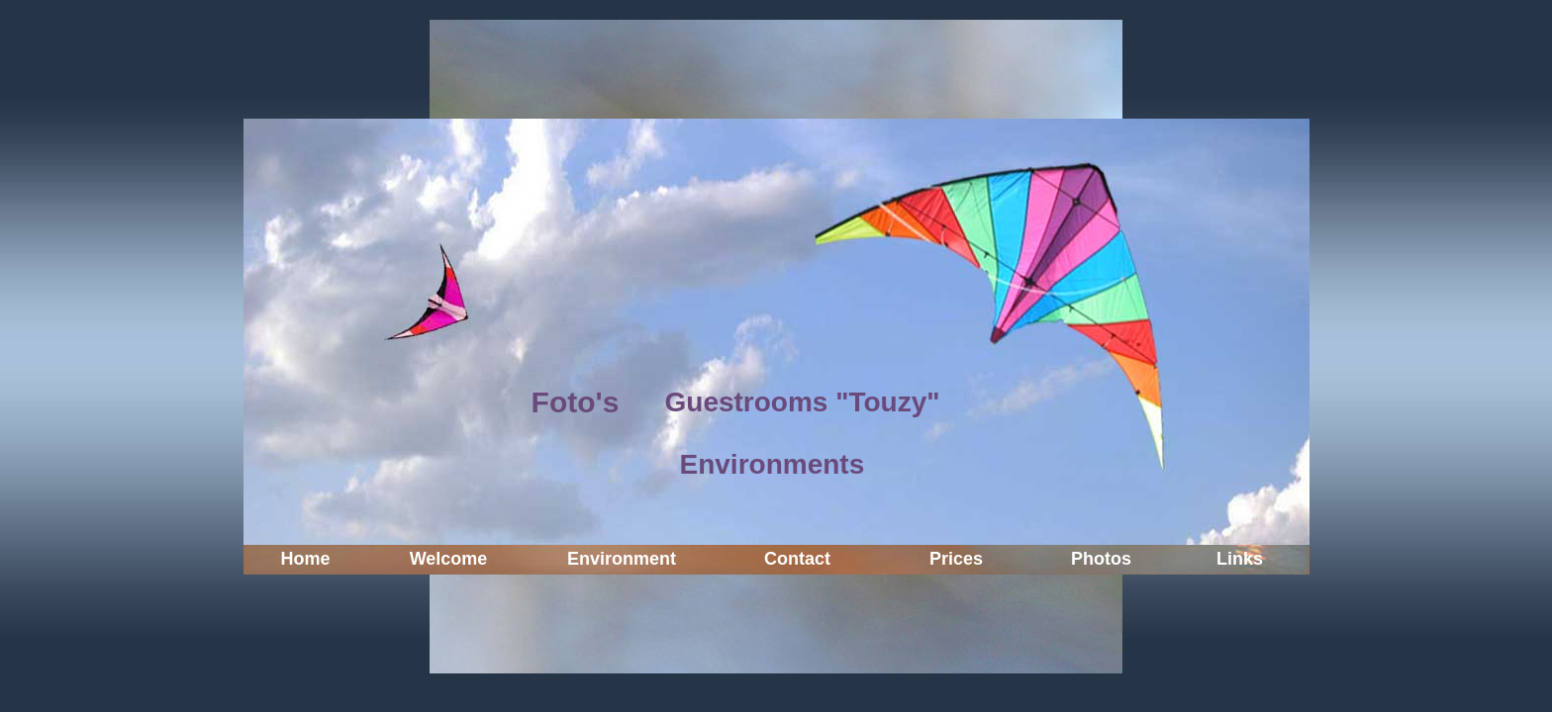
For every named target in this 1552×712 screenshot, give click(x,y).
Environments (772, 464)
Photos (1101, 559)
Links (1239, 559)
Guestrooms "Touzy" (802, 402)
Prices (956, 559)
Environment (621, 559)
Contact (797, 559)
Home (305, 559)
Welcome (449, 559)
